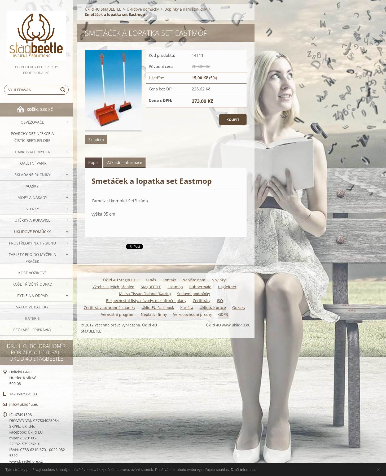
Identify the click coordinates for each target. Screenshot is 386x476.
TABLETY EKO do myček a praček (32, 258)
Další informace (244, 470)
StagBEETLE (151, 286)
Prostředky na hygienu (32, 243)
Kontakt (169, 279)
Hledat (63, 89)
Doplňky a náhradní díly (185, 9)
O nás (151, 279)
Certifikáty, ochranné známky (109, 307)
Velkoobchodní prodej (192, 314)
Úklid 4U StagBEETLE (103, 9)
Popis (93, 162)
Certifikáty (201, 300)
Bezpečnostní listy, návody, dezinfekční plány (146, 300)
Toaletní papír (32, 163)
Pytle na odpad (32, 295)
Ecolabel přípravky (32, 329)
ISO (220, 300)
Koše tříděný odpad (32, 284)
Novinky (219, 279)
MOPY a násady (32, 197)
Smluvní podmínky (193, 293)
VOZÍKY (32, 186)
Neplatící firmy (154, 314)
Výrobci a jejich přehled (113, 286)
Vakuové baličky (32, 306)
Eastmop (175, 286)
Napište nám (193, 279)
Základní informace (124, 162)
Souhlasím (380, 469)
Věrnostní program (117, 314)
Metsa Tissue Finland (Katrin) (145, 293)
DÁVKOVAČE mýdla (32, 151)
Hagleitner (227, 286)
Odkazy (238, 307)
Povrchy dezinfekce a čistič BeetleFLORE (32, 137)
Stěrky (32, 208)
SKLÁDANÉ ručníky (32, 174)
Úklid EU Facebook (158, 307)
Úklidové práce (213, 307)
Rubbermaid (200, 286)
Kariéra (186, 307)
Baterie (32, 318)
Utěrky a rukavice (32, 220)
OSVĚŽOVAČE (32, 122)
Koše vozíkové (32, 272)
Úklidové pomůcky (32, 231)
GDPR (223, 314)
